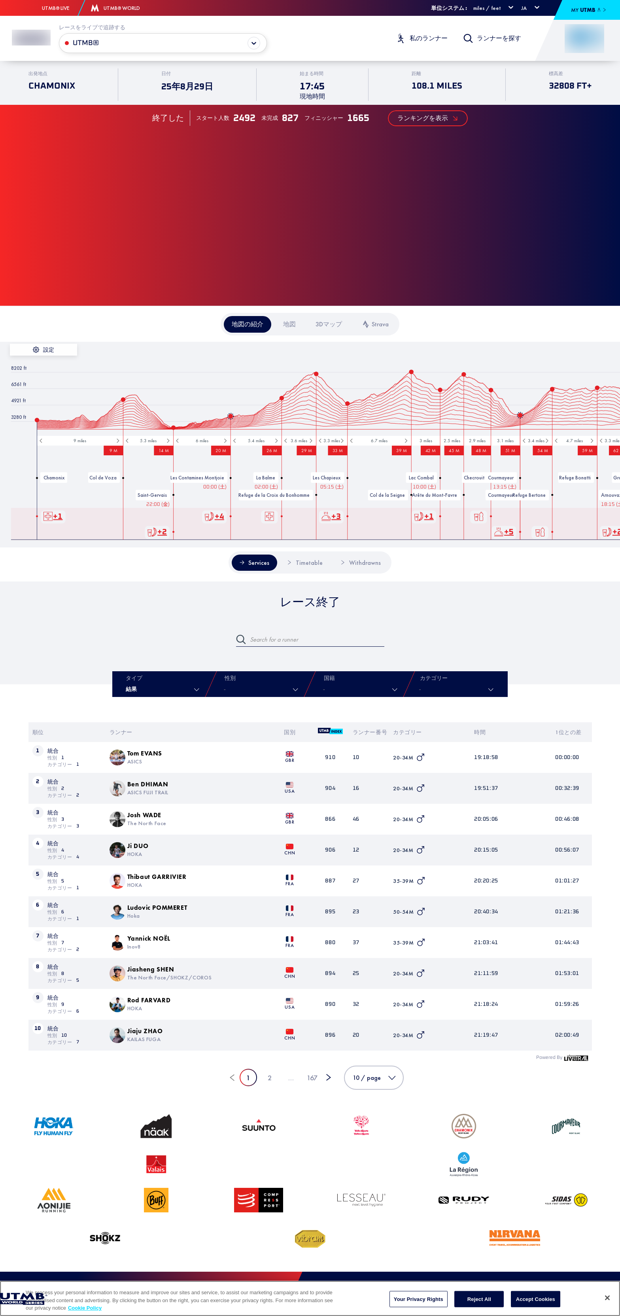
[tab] (247, 324)
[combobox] (324, 689)
